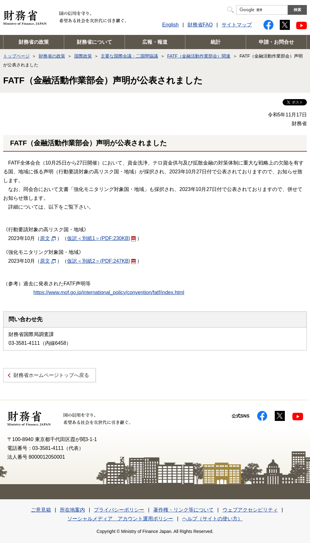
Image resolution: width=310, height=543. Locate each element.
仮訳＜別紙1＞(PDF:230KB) (101, 238)
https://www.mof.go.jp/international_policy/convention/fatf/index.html (108, 292)
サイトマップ (237, 24)
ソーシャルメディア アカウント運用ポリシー (120, 518)
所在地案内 (72, 509)
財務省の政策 (34, 42)
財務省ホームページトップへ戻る (51, 375)
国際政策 (83, 56)
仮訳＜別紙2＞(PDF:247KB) (101, 261)
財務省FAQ (200, 24)
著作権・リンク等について (183, 509)
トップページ (16, 56)
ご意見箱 (41, 509)
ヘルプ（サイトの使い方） (212, 518)
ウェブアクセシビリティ (250, 509)
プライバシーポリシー (119, 509)
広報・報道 (154, 42)
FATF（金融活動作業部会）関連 (198, 56)
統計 (216, 42)
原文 (48, 238)
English (170, 24)
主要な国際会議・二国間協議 (129, 56)
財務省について (94, 42)
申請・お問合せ (276, 42)
